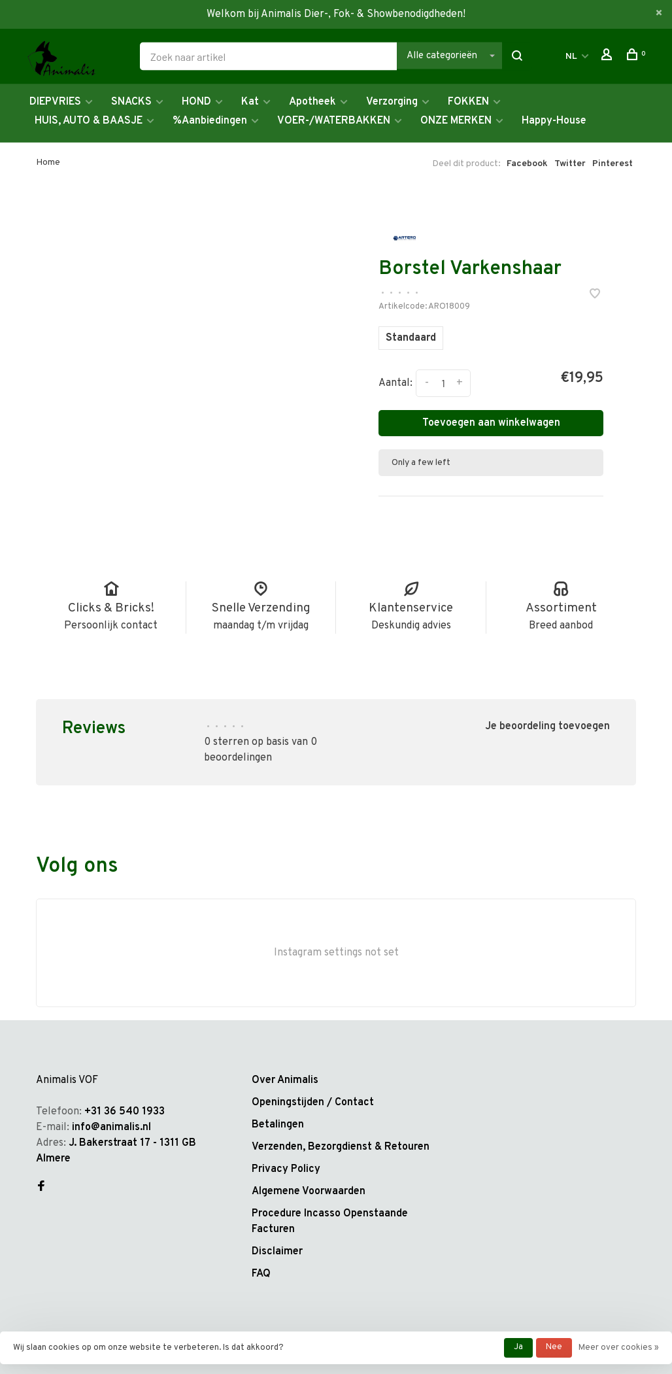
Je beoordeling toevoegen (547, 726)
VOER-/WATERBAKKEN (333, 121)
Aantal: (395, 383)
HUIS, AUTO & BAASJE (89, 121)
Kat (250, 102)
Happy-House (554, 121)
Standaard (411, 338)
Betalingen (278, 1124)
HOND (196, 102)
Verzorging (392, 102)
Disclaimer (277, 1251)
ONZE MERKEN (456, 121)
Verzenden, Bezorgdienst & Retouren (340, 1147)
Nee (554, 1347)
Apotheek (312, 102)
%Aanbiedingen (210, 121)
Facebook (527, 163)
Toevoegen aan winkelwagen (491, 423)
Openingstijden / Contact (313, 1102)
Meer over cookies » (619, 1348)
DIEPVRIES (55, 102)
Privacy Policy (286, 1169)
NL (571, 56)
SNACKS (131, 102)
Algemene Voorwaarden (308, 1191)
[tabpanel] (205, 322)
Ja (518, 1347)
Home (48, 162)
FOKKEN (468, 102)
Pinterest (612, 163)
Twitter (570, 163)
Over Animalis (285, 1080)
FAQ (261, 1273)
